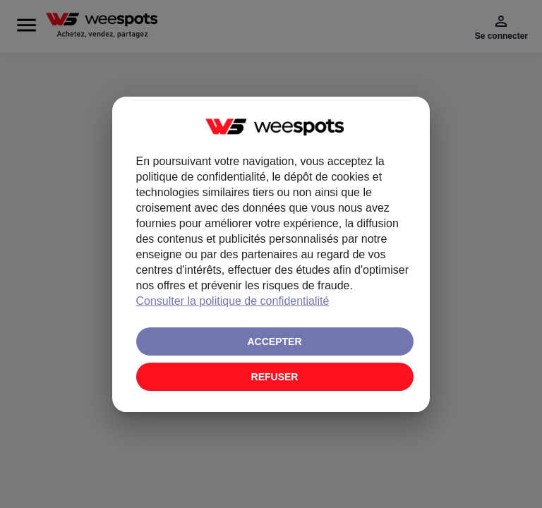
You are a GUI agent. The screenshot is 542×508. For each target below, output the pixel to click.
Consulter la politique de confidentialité (233, 301)
